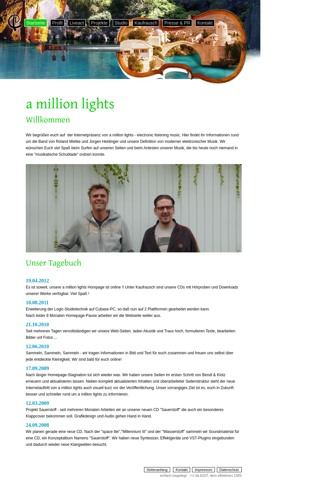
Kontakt (204, 22)
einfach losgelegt (173, 475)
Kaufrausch (145, 22)
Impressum (203, 470)
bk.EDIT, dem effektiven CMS (219, 475)
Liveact (77, 22)
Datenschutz (229, 470)
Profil (57, 22)
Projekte (99, 22)
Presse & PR (177, 22)
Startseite (35, 22)
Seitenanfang (157, 470)
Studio (121, 22)
